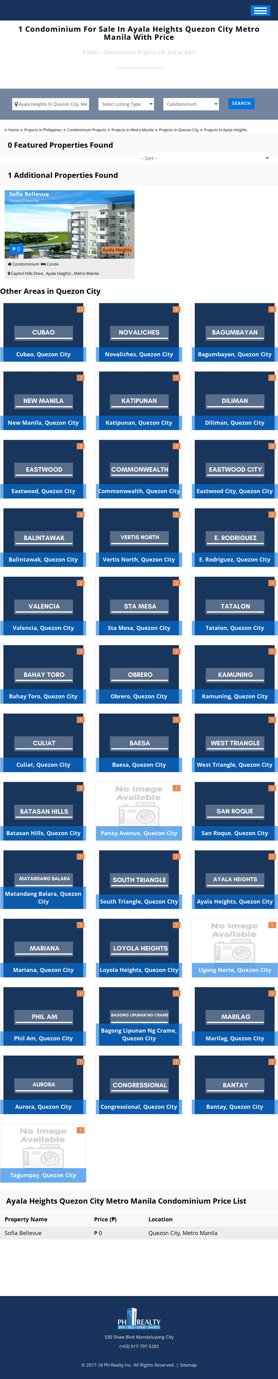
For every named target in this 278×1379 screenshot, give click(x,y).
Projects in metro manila (133, 129)
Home (13, 129)
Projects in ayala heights (225, 129)
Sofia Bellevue (23, 1233)
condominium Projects (86, 129)
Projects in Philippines (43, 129)
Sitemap (188, 1365)
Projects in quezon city (179, 129)
